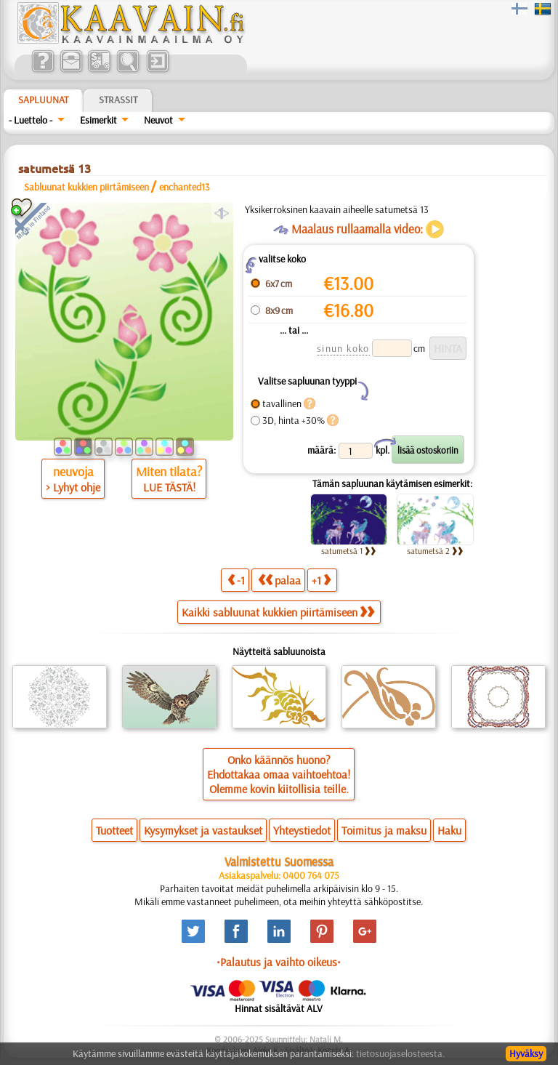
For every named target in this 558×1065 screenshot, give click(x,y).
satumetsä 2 (435, 550)
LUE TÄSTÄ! (169, 487)
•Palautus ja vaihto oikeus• (279, 962)
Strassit (118, 99)
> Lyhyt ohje (73, 487)
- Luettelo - (30, 119)
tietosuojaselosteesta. (400, 1053)
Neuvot (158, 119)
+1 (321, 579)
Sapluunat (43, 99)
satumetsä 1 (348, 550)
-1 (236, 579)
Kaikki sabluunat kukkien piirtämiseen (278, 612)
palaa (279, 579)
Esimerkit (98, 119)
